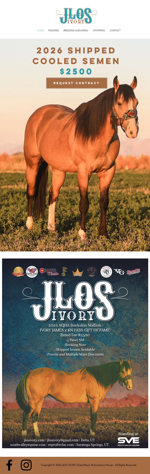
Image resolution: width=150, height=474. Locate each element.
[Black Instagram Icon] (26, 465)
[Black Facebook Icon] (9, 465)
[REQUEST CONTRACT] (77, 83)
